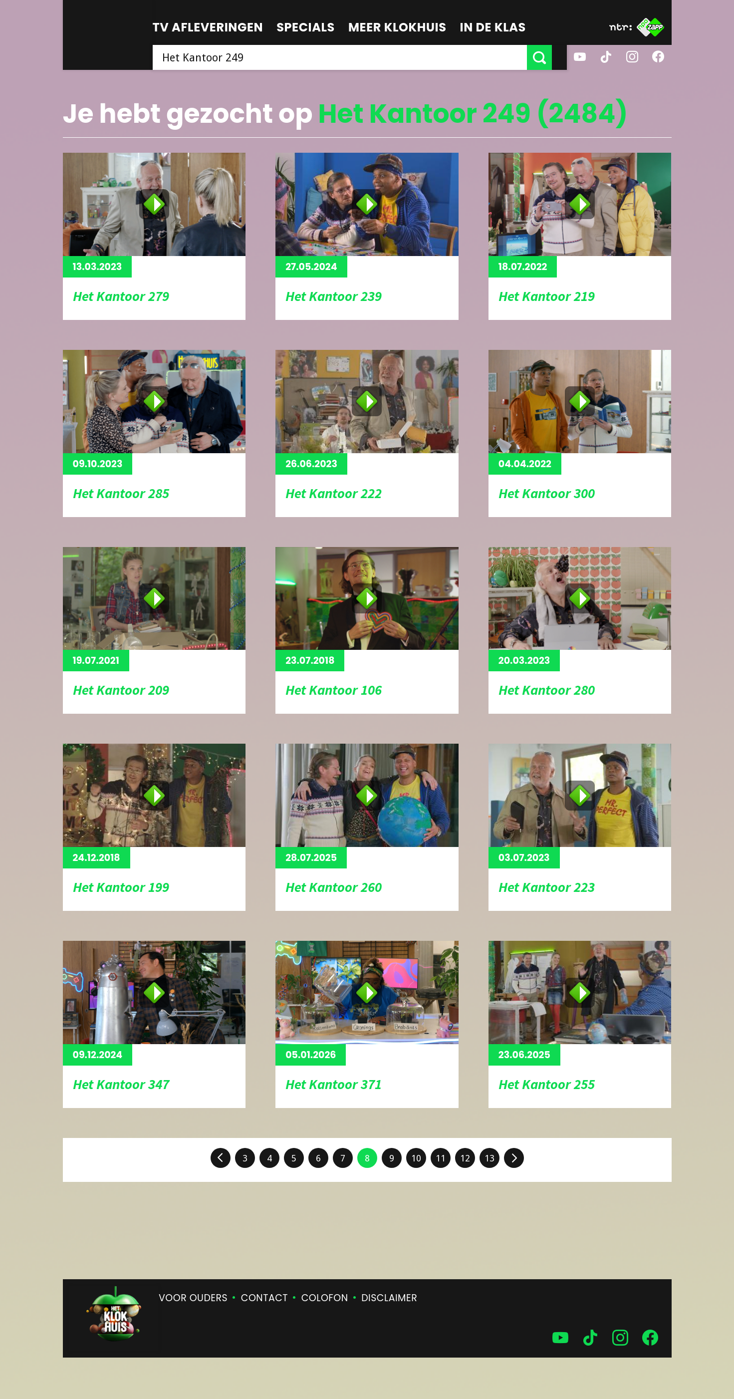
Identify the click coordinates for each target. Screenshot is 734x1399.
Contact (264, 1298)
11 (441, 1158)
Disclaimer (389, 1298)
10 (416, 1158)
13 (489, 1158)
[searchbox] (347, 57)
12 (465, 1158)
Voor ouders (193, 1298)
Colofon (324, 1298)
